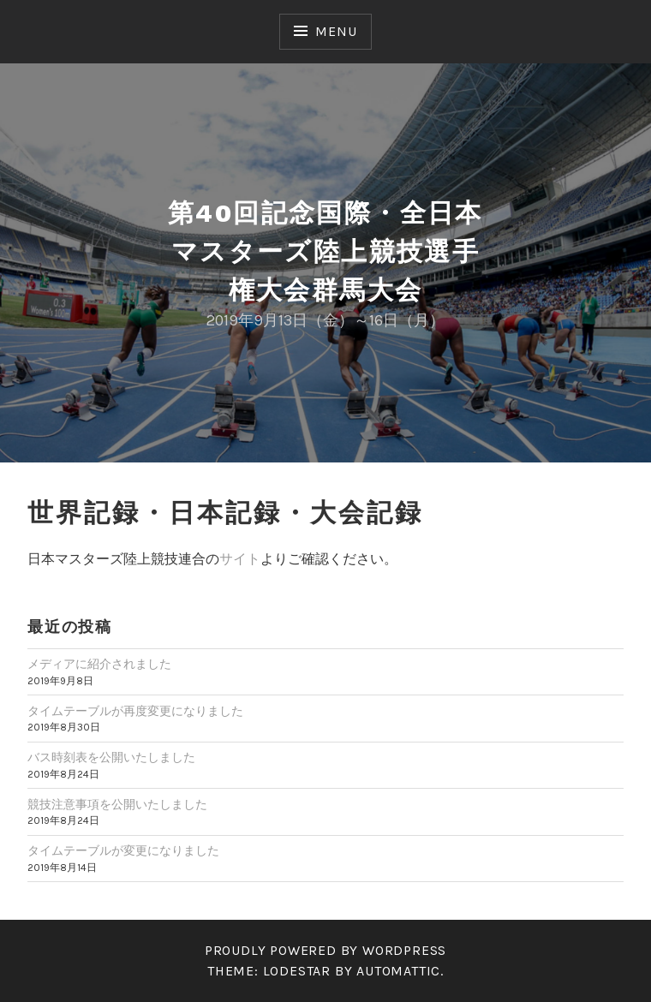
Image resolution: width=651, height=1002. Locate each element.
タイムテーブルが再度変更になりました (135, 711)
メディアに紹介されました (99, 664)
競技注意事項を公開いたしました (117, 804)
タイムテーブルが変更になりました (123, 851)
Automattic (398, 971)
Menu (335, 31)
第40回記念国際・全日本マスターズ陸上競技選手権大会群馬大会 (325, 251)
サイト (239, 559)
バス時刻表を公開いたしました (111, 757)
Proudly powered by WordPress (325, 950)
